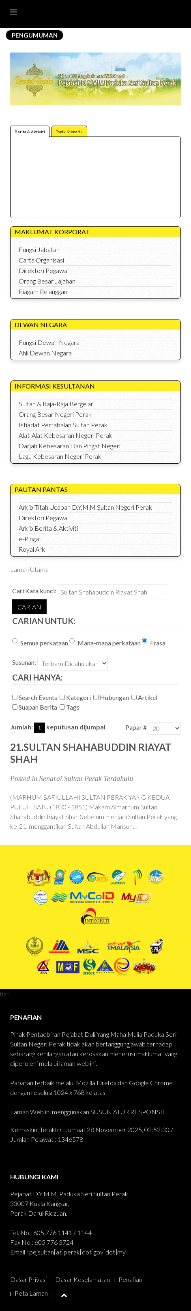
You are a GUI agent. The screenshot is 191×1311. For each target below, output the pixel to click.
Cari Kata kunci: (34, 591)
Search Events (35, 697)
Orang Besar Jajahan (47, 281)
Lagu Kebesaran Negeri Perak (60, 456)
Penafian (130, 1279)
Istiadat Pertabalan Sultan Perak (63, 425)
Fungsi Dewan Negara (49, 342)
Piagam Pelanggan (43, 291)
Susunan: (24, 662)
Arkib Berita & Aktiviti (48, 528)
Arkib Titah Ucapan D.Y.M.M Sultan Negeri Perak (85, 507)
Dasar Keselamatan (82, 1279)
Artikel (145, 697)
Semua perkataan (40, 642)
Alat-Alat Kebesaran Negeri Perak (65, 435)
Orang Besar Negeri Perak (55, 414)
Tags (70, 707)
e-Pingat (30, 538)
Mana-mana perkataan (105, 642)
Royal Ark (32, 549)
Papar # (136, 727)
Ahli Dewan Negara (45, 353)
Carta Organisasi (41, 260)
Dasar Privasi (28, 1279)
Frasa (153, 642)
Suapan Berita (35, 707)
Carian (29, 607)
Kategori (76, 697)
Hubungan (111, 697)
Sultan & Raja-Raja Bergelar (56, 404)
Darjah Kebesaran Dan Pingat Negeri (69, 446)
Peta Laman (31, 1293)
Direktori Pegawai (44, 270)
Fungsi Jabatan (39, 249)
